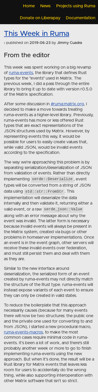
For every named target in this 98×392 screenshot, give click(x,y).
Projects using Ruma (75, 6)
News (45, 6)
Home (29, 6)
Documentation (80, 18)
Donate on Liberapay (40, 18)
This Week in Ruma (36, 33)
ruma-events (21, 73)
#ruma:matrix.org (67, 104)
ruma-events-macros (23, 332)
